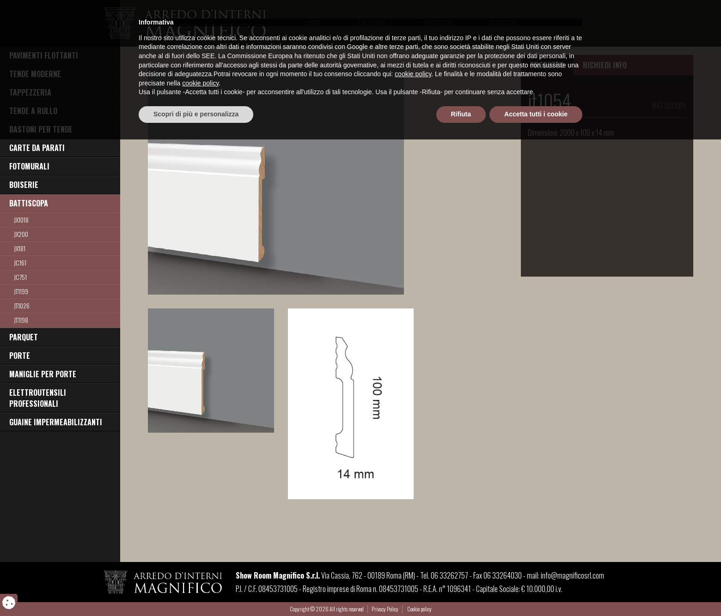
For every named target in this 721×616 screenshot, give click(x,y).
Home (313, 23)
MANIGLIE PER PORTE (42, 374)
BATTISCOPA (28, 203)
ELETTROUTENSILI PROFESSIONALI (37, 398)
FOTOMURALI (29, 166)
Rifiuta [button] (461, 590)
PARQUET (23, 337)
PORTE (19, 355)
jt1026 (22, 305)
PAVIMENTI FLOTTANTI (43, 55)
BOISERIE (23, 184)
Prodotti (438, 23)
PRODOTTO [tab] (547, 65)
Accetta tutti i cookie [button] (536, 590)
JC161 (20, 262)
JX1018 (21, 219)
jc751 (20, 277)
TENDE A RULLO (33, 110)
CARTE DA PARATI (37, 147)
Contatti (503, 23)
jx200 (21, 234)
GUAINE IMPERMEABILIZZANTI (55, 422)
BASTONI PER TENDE (41, 129)
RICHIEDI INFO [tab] (605, 65)
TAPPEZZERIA (30, 92)
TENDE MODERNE (35, 73)
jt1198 (21, 320)
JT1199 (21, 291)
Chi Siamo (372, 23)
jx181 (19, 248)
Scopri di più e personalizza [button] (195, 590)
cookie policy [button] (413, 551)
